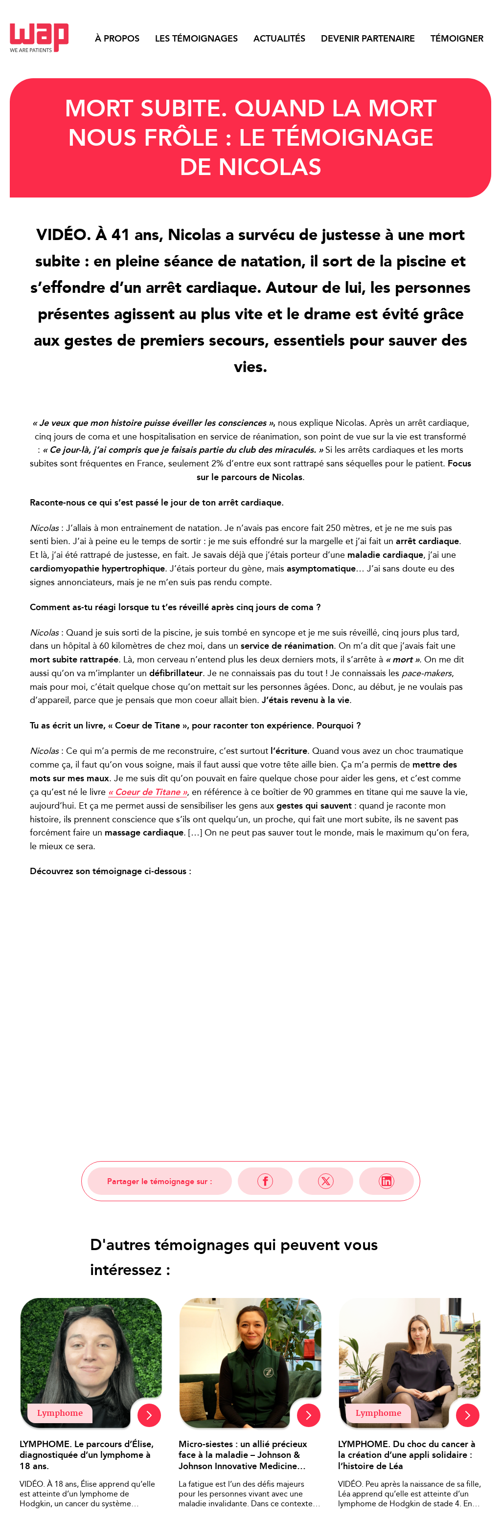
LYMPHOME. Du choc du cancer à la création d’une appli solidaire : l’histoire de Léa (407, 1455)
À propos (117, 38)
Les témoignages (196, 38)
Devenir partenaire (368, 38)
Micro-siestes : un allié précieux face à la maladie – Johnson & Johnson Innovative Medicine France (243, 1455)
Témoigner (457, 38)
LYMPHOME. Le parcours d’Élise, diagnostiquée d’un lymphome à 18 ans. (87, 1455)
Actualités (279, 38)
